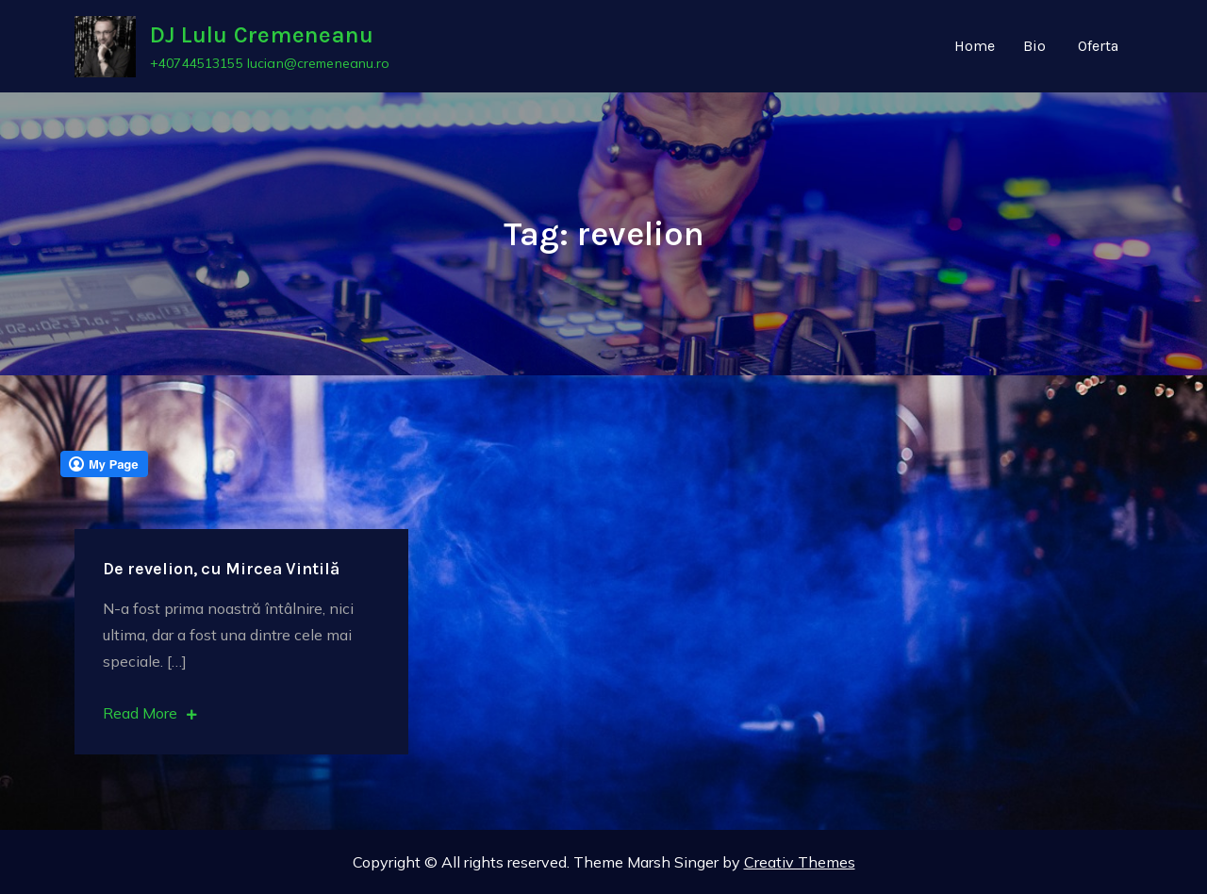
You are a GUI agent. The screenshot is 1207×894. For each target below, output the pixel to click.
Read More (150, 713)
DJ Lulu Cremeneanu (261, 35)
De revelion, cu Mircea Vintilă (221, 568)
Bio (1034, 46)
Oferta (1098, 46)
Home (974, 46)
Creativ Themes (799, 862)
